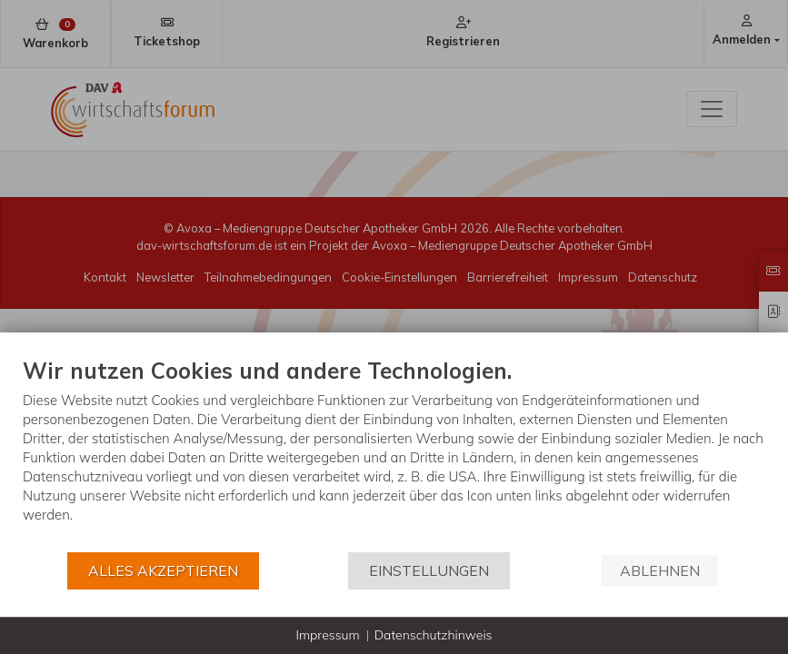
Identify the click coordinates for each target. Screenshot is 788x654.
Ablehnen (660, 570)
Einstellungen (429, 570)
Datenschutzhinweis (433, 635)
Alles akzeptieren (163, 570)
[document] (394, 454)
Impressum (327, 635)
